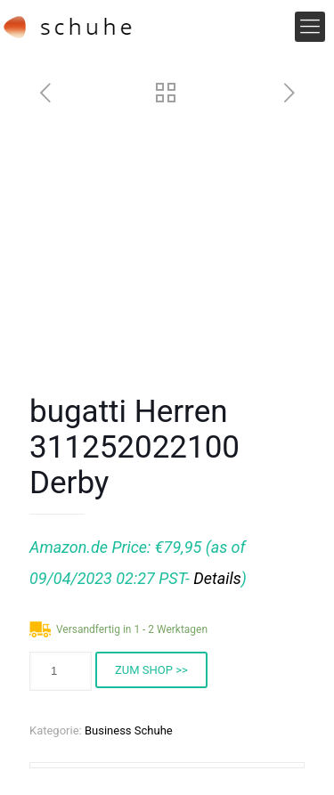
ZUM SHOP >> (151, 670)
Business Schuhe (129, 730)
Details (216, 578)
